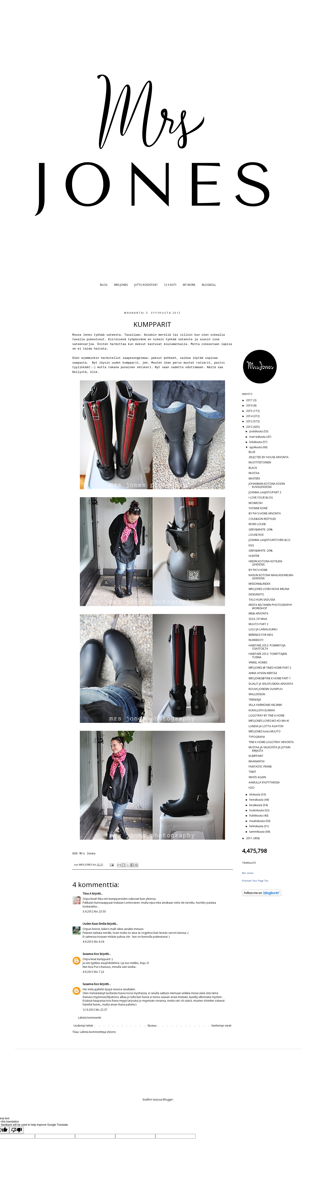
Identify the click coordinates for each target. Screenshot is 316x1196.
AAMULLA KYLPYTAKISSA (264, 782)
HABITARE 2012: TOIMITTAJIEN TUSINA (268, 655)
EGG (251, 545)
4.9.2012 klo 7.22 (93, 972)
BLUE (252, 452)
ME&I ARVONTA (258, 613)
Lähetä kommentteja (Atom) (97, 1032)
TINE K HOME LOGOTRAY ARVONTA (271, 742)
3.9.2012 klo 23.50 (94, 911)
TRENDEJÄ (255, 700)
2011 (249, 838)
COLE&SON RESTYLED (262, 519)
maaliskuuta (257, 821)
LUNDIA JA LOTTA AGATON (266, 726)
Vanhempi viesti (221, 1025)
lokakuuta (255, 442)
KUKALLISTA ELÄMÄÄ (262, 710)
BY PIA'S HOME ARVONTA (265, 513)
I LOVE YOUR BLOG (261, 497)
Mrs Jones (248, 873)
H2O (252, 788)
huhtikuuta (256, 815)
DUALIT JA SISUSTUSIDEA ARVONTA (271, 684)
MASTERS (254, 478)
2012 (249, 427)
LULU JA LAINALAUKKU (263, 629)
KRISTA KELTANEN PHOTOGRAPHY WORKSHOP (270, 606)
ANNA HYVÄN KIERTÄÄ (263, 673)
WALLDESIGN (257, 694)
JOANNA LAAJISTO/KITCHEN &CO (269, 540)
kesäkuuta (256, 805)
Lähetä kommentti (89, 1018)
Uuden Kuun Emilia (94, 924)
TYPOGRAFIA (257, 737)
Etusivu (152, 1025)
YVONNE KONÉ (258, 508)
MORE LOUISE (257, 524)
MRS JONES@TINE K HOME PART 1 (270, 678)
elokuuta (255, 794)
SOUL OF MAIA (258, 619)
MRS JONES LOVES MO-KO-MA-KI (269, 721)
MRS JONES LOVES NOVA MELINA (269, 589)
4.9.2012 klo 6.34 (93, 942)
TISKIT (252, 772)
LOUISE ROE (256, 535)
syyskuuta (255, 447)
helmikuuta (256, 826)
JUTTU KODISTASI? (145, 285)
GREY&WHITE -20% (261, 529)
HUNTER (254, 556)
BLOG (104, 285)
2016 (249, 405)
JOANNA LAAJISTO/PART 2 (265, 492)
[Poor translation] (16, 1130)
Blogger (168, 1099)
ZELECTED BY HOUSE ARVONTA (269, 457)
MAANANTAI (257, 761)
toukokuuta (257, 810)
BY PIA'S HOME (258, 570)
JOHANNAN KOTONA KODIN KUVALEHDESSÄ (267, 485)
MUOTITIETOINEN (260, 462)
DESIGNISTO (256, 594)
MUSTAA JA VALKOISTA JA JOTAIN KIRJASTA (269, 748)
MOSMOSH (255, 503)
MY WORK (189, 285)
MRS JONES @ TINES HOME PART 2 (270, 668)
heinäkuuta (256, 800)
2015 (249, 411)
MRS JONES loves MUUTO (265, 731)
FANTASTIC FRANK (260, 766)
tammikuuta (257, 832)
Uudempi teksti (83, 1025)
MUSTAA (254, 473)
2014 (249, 416)
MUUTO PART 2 (258, 624)
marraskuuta (257, 437)
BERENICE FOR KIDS (261, 635)
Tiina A (87, 893)
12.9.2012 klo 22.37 (95, 1010)
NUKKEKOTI (256, 640)
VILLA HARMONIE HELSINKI (265, 705)
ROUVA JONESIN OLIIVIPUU (266, 689)
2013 (249, 421)
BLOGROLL (209, 285)
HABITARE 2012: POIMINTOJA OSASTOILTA (267, 647)
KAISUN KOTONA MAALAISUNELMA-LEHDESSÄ (271, 576)
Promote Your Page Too (255, 880)
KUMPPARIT (256, 756)
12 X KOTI (170, 285)
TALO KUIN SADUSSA (262, 600)
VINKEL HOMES (258, 662)
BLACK (253, 468)
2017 (249, 400)
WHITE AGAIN (257, 777)
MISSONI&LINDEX (259, 584)
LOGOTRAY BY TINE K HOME (266, 715)
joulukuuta (256, 431)
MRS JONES (121, 285)
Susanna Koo (91, 954)
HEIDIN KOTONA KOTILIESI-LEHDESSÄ (266, 562)
